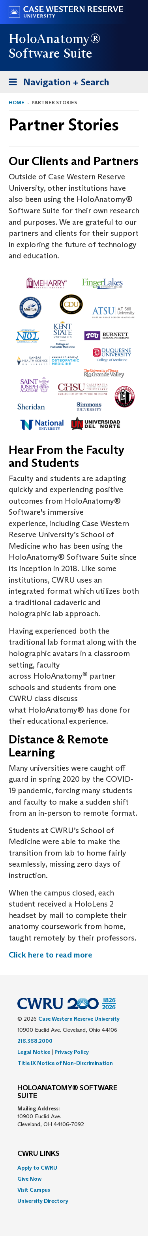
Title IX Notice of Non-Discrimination (65, 1063)
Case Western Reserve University (79, 1018)
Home (16, 102)
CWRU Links (38, 1154)
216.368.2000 (34, 1040)
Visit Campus (33, 1189)
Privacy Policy (71, 1051)
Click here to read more (50, 954)
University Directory (42, 1200)
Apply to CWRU (37, 1167)
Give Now (29, 1178)
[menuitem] (74, 1167)
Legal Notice (33, 1051)
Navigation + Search (56, 83)
